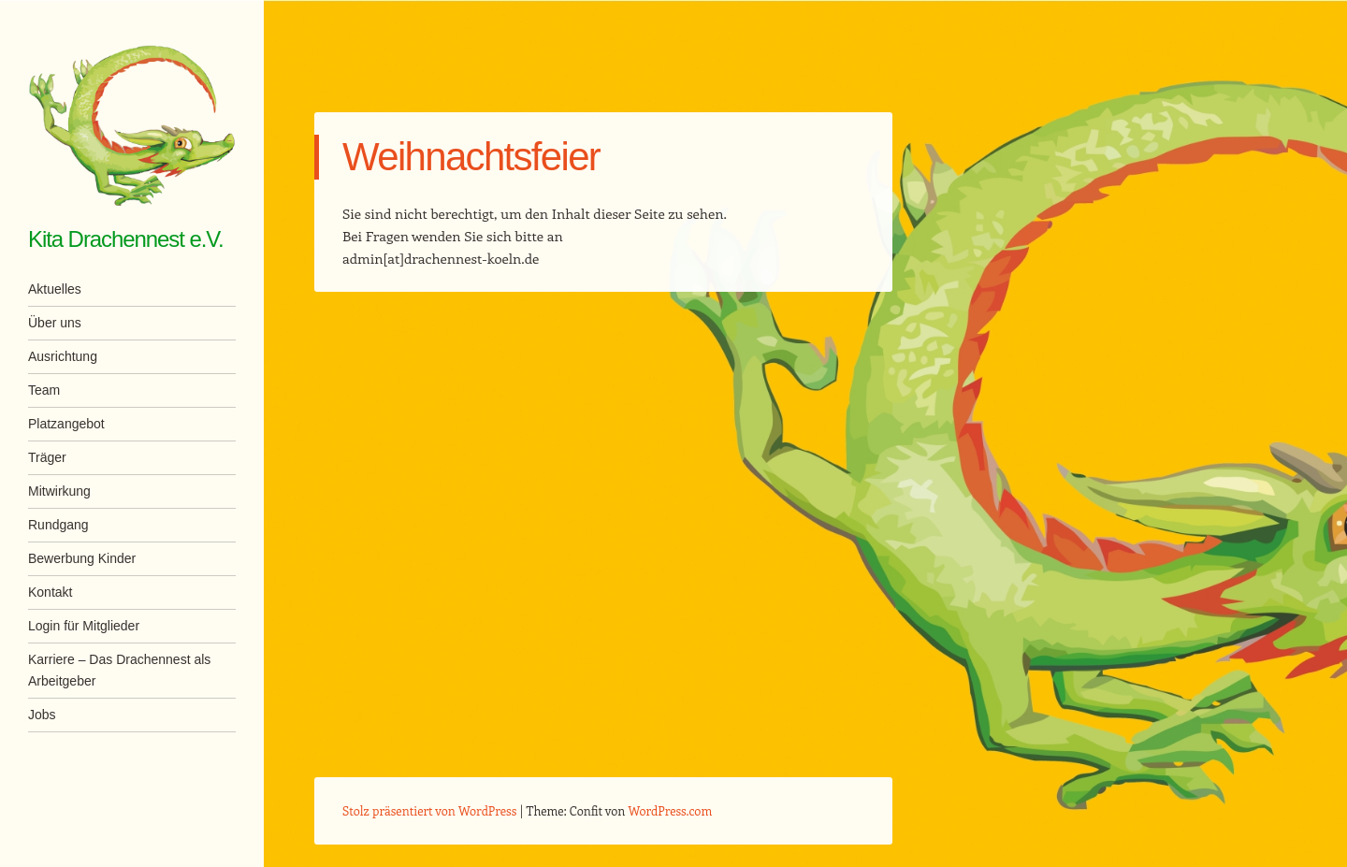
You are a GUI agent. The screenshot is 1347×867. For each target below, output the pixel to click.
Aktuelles (54, 289)
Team (44, 390)
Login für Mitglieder (83, 625)
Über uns (54, 322)
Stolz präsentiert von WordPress (429, 810)
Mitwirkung (59, 491)
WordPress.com (671, 810)
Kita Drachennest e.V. (126, 239)
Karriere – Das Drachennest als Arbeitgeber (119, 670)
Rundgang (58, 524)
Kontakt (50, 592)
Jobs (42, 714)
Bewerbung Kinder (82, 558)
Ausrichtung (62, 356)
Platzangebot (66, 423)
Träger (47, 457)
